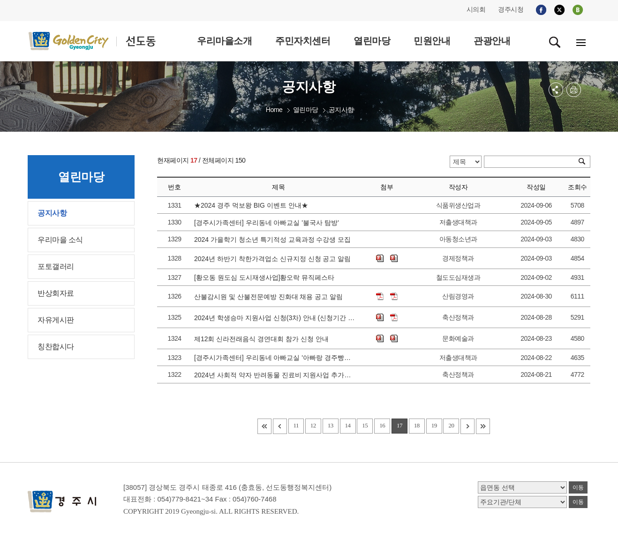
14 (348, 425)
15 (365, 425)
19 (434, 425)
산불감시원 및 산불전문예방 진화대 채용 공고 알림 (270, 296)
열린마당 (305, 109)
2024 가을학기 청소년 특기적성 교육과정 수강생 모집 (274, 239)
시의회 (476, 9)
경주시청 (510, 9)
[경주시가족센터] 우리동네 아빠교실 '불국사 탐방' (268, 222)
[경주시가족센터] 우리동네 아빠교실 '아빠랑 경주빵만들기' (275, 357)
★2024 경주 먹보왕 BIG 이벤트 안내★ (253, 205)
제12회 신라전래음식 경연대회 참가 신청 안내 (263, 339)
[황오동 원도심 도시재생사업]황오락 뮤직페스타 (266, 277)
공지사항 (341, 109)
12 (313, 425)
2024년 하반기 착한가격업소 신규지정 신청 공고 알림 (274, 258)
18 (417, 425)
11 (296, 425)
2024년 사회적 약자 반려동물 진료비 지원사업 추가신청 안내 (275, 375)
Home (274, 109)
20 (451, 425)
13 (330, 425)
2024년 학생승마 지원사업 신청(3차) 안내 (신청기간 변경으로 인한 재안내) (275, 318)
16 (382, 425)
